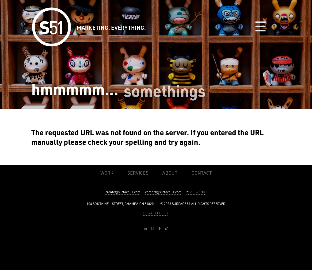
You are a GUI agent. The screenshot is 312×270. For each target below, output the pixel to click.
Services (137, 173)
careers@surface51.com (163, 192)
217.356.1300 (196, 192)
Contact (201, 173)
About (169, 173)
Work (106, 173)
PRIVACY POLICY (155, 213)
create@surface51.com (123, 192)
